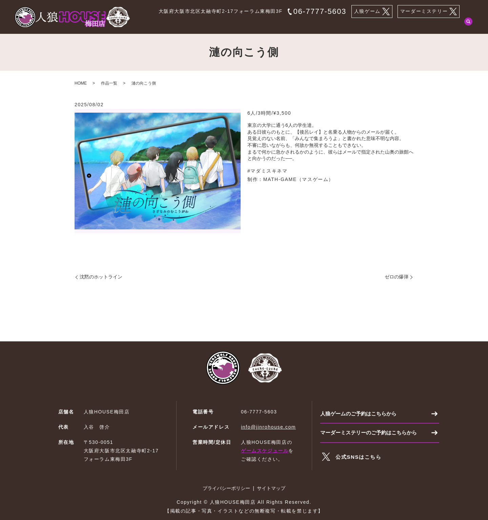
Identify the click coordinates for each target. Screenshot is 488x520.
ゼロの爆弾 (396, 276)
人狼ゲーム (372, 11)
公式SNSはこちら (360, 459)
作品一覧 (370, 24)
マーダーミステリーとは (321, 24)
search (468, 25)
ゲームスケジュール (264, 450)
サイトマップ (271, 488)
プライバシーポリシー (226, 488)
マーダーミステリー (428, 11)
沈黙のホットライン (101, 276)
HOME (216, 24)
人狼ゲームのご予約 (259, 24)
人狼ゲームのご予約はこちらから (361, 414)
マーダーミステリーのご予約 (425, 24)
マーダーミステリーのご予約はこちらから (371, 434)
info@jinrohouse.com (268, 427)
